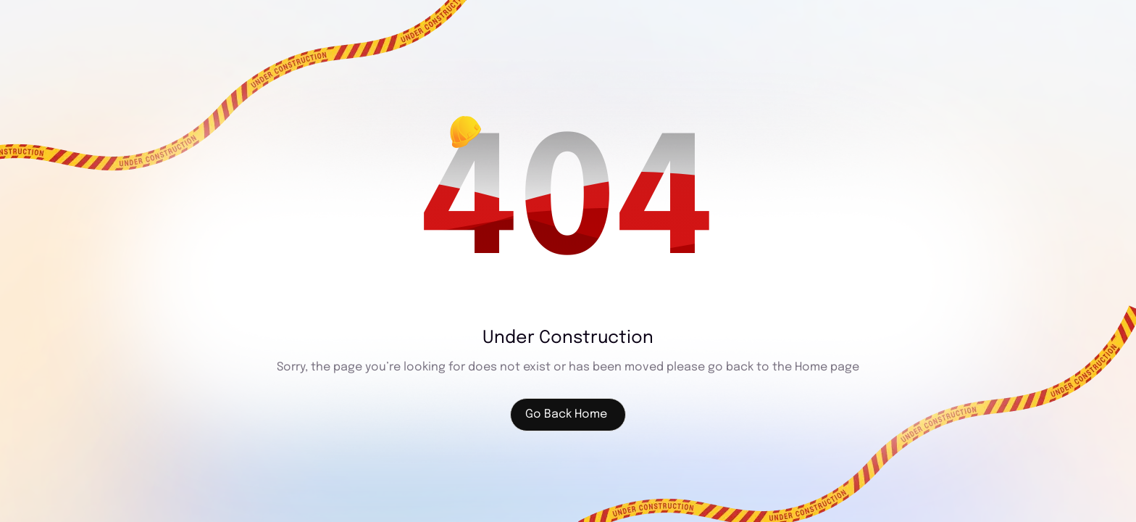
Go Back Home (566, 414)
